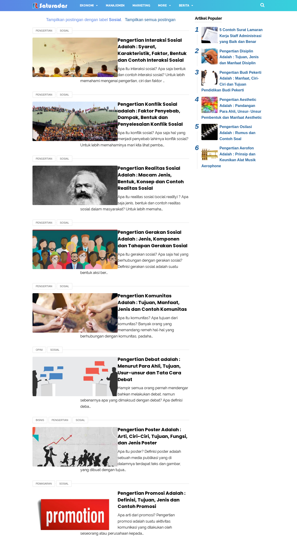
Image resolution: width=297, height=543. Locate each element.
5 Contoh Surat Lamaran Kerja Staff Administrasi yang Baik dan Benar (241, 36)
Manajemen (115, 5)
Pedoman (198, 521)
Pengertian (44, 30)
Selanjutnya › (126, 484)
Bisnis (40, 374)
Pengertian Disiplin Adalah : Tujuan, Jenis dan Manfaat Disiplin (239, 57)
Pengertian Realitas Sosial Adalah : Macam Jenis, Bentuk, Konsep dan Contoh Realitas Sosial (138, 161)
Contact (117, 521)
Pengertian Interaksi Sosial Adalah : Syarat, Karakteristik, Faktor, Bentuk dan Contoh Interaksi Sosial (140, 47)
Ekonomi (87, 5)
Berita (184, 5)
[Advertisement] (230, 245)
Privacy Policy (144, 521)
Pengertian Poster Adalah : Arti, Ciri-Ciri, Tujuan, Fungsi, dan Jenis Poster (140, 386)
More (162, 5)
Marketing (141, 5)
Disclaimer (173, 521)
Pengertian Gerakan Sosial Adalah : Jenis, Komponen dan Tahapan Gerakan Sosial (138, 218)
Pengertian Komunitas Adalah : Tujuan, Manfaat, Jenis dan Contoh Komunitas (138, 275)
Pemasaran (44, 428)
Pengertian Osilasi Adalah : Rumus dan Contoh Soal (237, 133)
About (96, 521)
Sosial (64, 30)
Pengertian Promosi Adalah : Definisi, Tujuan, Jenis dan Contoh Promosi (140, 441)
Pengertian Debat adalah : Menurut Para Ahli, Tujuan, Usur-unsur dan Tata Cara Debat (138, 333)
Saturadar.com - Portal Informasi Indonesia (158, 536)
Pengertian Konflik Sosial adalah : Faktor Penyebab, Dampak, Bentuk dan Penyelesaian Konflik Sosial (137, 104)
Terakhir (149, 484)
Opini (39, 316)
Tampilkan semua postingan (150, 19)
